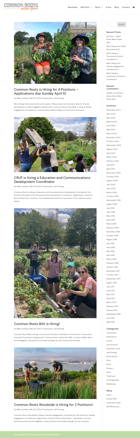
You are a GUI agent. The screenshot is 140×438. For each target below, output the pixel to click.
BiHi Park (85, 7)
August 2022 (112, 149)
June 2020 (111, 188)
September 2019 (113, 200)
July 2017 (110, 286)
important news (113, 348)
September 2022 (113, 145)
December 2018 (113, 232)
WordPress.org (112, 406)
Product (109, 368)
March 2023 (111, 133)
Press (108, 7)
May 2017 (110, 294)
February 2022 (112, 161)
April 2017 (110, 298)
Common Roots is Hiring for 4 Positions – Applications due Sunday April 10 (46, 91)
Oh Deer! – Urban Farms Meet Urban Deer (114, 39)
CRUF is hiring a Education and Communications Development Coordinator (52, 180)
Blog (116, 7)
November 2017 (113, 271)
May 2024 (110, 114)
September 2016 (113, 314)
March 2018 (111, 259)
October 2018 (112, 235)
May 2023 (110, 129)
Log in (108, 395)
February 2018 (112, 263)
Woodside (73, 7)
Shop (97, 7)
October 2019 (112, 196)
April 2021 (110, 169)
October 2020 (112, 176)
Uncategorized (112, 380)
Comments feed (113, 403)
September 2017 (113, 279)
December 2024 (113, 110)
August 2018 (111, 239)
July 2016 (110, 318)
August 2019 (111, 204)
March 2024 (111, 121)
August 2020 (112, 180)
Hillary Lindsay (22, 98)
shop (108, 372)
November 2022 (113, 137)
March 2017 (111, 302)
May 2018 (110, 251)
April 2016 (110, 322)
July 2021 (110, 165)
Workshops (111, 384)
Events (109, 341)
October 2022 (112, 141)
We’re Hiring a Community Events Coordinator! (114, 56)
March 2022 (111, 157)
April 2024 (111, 118)
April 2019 (110, 220)
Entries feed (111, 399)
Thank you (110, 376)
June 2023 (111, 125)
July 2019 (110, 208)
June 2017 (110, 290)
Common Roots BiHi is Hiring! (37, 324)
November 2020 (113, 173)
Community (48, 98)
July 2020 (110, 184)
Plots (108, 360)
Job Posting (59, 98)
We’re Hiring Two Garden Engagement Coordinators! (115, 66)
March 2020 (111, 192)
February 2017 (112, 306)
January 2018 (112, 267)
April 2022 (110, 153)
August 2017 (111, 283)
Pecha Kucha (111, 356)
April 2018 (110, 255)
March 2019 (111, 224)
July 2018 (110, 243)
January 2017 (112, 310)
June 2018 (110, 247)
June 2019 (110, 212)
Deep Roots (111, 337)
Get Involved (111, 345)
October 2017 (112, 275)
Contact (126, 7)
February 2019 (112, 228)
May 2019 (110, 216)
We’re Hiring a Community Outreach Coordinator (115, 76)
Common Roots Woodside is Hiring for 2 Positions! (53, 405)
